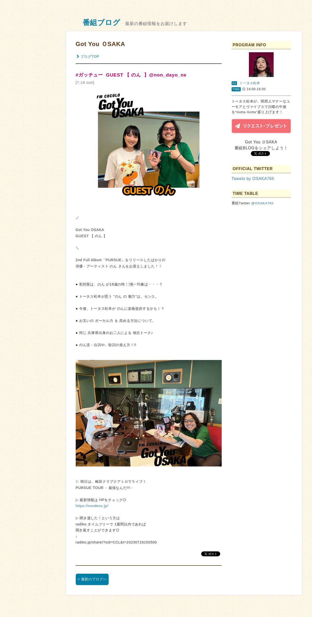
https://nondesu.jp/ (92, 506)
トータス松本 (250, 83)
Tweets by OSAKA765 (253, 179)
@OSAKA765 (262, 203)
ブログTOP (88, 56)
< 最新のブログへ (92, 579)
